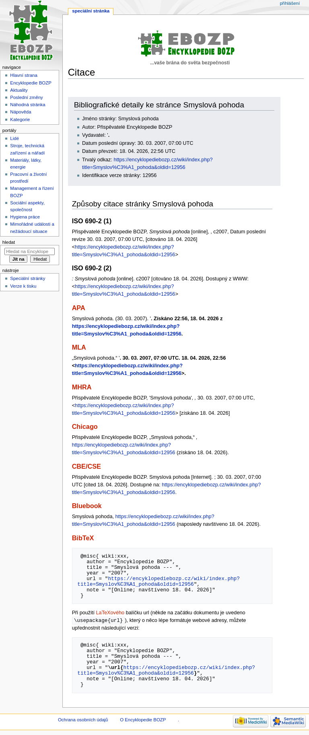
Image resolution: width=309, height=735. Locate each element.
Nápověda (20, 111)
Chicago (85, 426)
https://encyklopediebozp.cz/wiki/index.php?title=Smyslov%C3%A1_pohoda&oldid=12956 (158, 581)
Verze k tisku (23, 286)
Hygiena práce (25, 216)
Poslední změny (26, 97)
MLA (79, 347)
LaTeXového (110, 613)
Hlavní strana (23, 75)
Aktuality (18, 90)
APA (78, 307)
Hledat (8, 242)
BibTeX (83, 537)
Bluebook (87, 505)
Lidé (14, 138)
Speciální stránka (90, 10)
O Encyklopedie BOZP (143, 720)
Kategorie (20, 119)
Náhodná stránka (27, 104)
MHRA (82, 387)
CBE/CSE (86, 466)
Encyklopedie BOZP (31, 82)
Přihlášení (290, 3)
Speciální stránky (27, 278)
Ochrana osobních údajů (83, 720)
